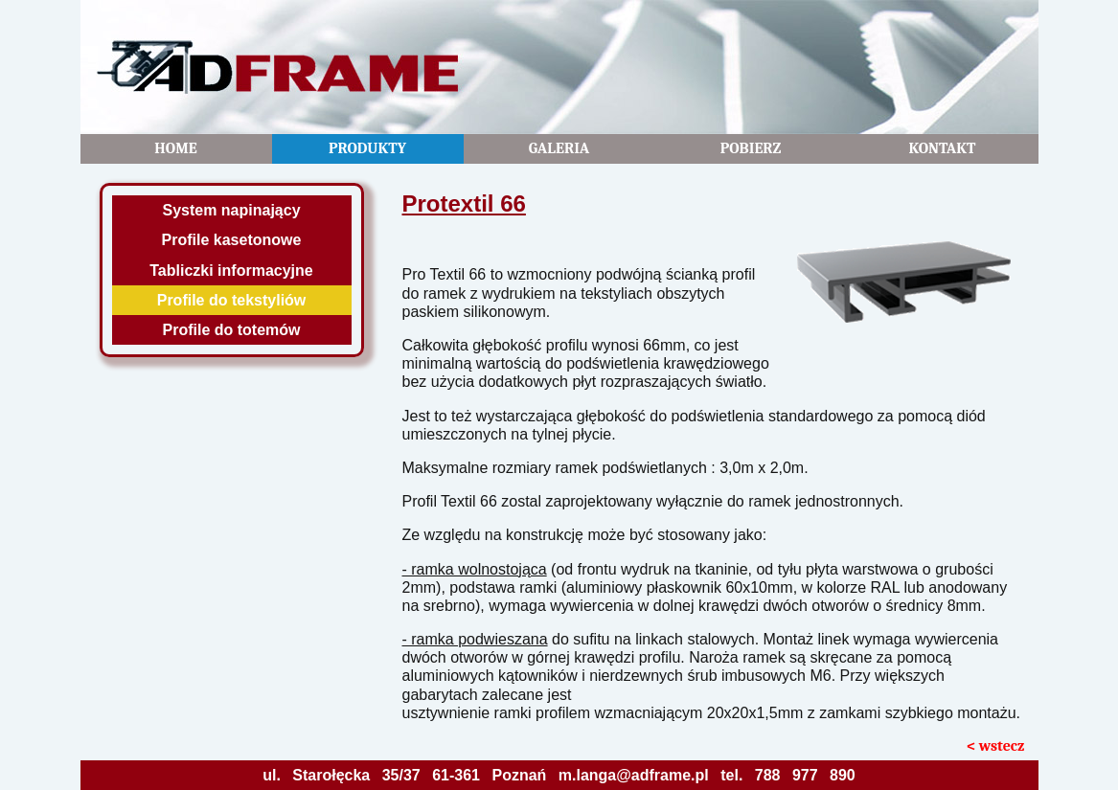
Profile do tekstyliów (232, 300)
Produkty (367, 148)
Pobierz (751, 148)
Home (175, 148)
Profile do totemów (232, 330)
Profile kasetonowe (232, 240)
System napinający (231, 210)
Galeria (559, 148)
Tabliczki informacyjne (230, 270)
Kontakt (941, 148)
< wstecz (996, 746)
